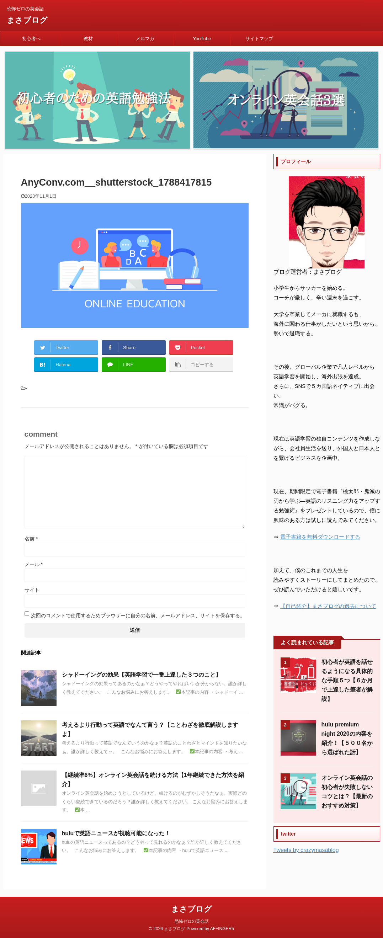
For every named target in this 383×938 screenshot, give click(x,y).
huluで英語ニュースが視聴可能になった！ (116, 833)
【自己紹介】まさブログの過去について (328, 606)
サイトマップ (259, 38)
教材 (88, 38)
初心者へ (31, 38)
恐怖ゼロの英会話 (192, 920)
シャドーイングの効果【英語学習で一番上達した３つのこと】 (141, 675)
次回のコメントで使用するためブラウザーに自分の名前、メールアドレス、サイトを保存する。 (138, 615)
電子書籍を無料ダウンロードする (320, 537)
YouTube (202, 38)
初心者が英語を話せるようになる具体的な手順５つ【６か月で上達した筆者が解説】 (347, 680)
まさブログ (27, 20)
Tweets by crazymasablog (306, 850)
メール (34, 564)
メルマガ (145, 38)
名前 (31, 539)
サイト (32, 590)
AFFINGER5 (222, 928)
